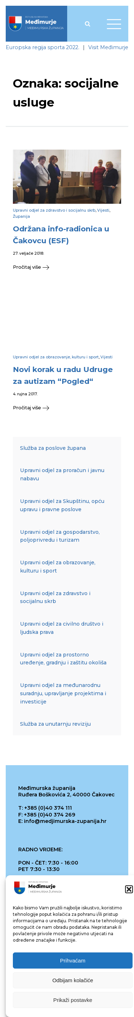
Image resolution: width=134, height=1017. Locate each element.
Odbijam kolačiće (72, 982)
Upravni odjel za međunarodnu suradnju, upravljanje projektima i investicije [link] (63, 693)
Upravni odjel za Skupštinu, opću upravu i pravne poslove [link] (62, 505)
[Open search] (88, 23)
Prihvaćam (72, 962)
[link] (36, 23)
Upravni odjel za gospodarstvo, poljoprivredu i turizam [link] (60, 536)
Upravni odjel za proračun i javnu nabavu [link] (62, 474)
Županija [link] (21, 216)
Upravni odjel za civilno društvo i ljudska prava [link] (61, 628)
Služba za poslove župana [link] (53, 448)
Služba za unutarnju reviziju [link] (55, 724)
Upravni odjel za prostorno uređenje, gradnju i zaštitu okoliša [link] (63, 658)
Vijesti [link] (103, 210)
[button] (129, 891)
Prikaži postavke (72, 1002)
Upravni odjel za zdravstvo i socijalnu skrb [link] (54, 210)
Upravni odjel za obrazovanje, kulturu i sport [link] (56, 357)
